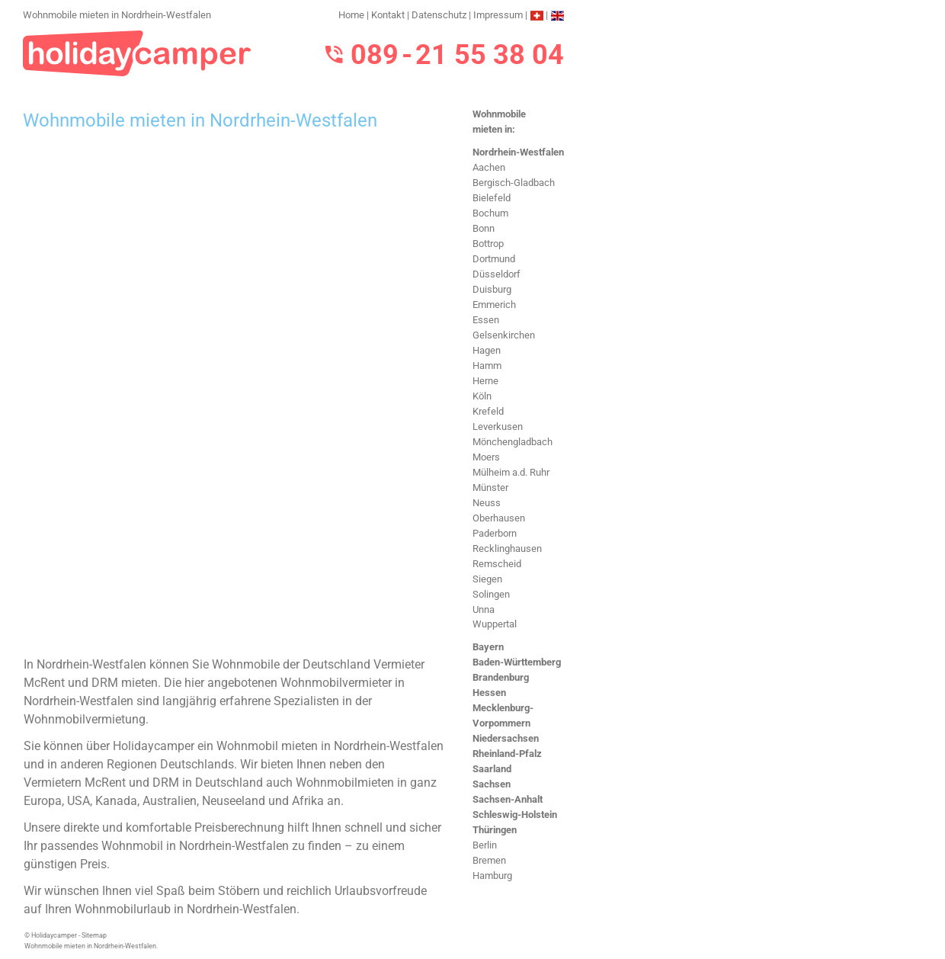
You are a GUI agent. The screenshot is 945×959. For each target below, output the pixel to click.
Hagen (486, 350)
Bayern (488, 647)
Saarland (491, 769)
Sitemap (94, 935)
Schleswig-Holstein (514, 814)
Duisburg (491, 289)
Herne (485, 380)
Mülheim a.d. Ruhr (510, 472)
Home (351, 15)
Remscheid (496, 563)
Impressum (498, 15)
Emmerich (494, 304)
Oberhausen (498, 518)
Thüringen (494, 830)
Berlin (484, 845)
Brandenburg (500, 677)
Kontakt (388, 15)
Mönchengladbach (512, 441)
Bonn (483, 228)
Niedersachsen (505, 738)
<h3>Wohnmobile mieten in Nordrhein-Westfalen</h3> (234, 394)
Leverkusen (497, 426)
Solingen (491, 594)
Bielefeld (491, 198)
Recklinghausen (507, 548)
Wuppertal (494, 624)
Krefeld (488, 411)
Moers (486, 457)
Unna (483, 609)
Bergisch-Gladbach (513, 182)
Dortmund (493, 259)
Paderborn (494, 533)
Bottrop (488, 243)
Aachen (488, 167)
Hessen (489, 692)
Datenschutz (439, 15)
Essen (485, 320)
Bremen (489, 860)
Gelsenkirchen (503, 335)
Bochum (490, 213)
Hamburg (492, 875)
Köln (482, 396)
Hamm (486, 365)
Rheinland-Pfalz (507, 753)
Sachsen (491, 784)
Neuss (486, 502)
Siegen (487, 579)
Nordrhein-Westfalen (518, 152)
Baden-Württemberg (516, 662)
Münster (490, 487)
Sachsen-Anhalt (507, 799)
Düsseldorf (496, 274)
